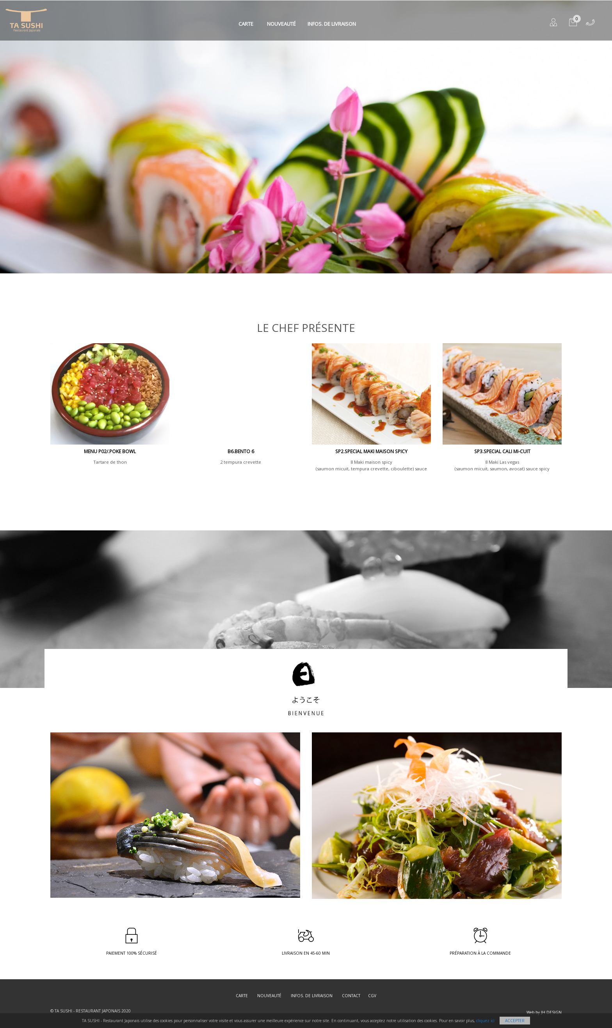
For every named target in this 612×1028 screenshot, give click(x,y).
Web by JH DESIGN (544, 1012)
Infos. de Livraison (332, 23)
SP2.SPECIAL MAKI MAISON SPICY (371, 451)
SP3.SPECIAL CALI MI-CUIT (502, 451)
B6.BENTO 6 (241, 451)
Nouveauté (281, 23)
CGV (372, 995)
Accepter (515, 1020)
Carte (245, 23)
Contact (351, 995)
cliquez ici (485, 1020)
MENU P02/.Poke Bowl (110, 451)
